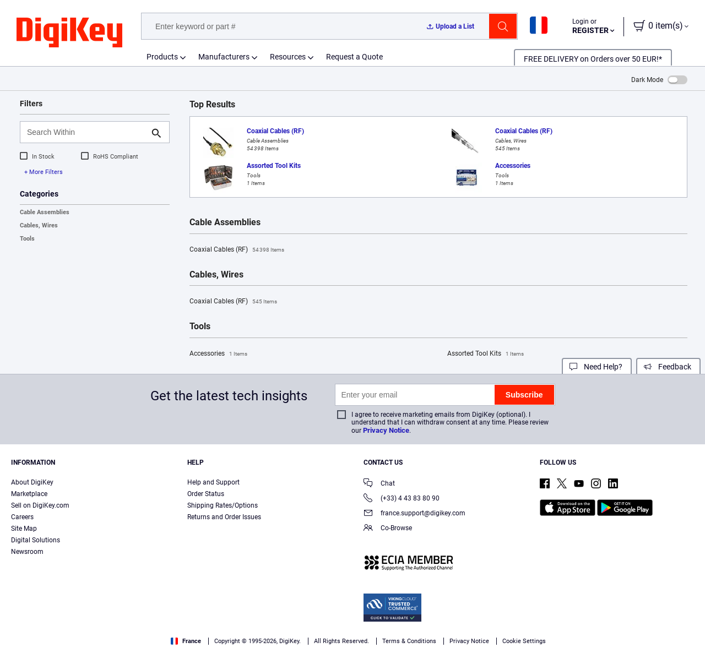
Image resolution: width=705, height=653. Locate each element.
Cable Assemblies (44, 212)
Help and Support (213, 482)
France (186, 641)
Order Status (205, 494)
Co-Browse (388, 529)
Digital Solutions (35, 540)
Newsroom (27, 552)
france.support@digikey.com (414, 514)
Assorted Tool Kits (485, 354)
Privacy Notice (386, 430)
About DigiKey (32, 482)
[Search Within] (86, 132)
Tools (27, 239)
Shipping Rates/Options (222, 505)
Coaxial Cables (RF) (236, 250)
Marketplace (29, 494)
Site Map (24, 528)
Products (162, 56)
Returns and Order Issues (224, 517)
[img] (69, 33)
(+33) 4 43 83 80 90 (402, 499)
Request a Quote (354, 56)
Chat (379, 484)
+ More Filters (43, 172)
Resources (288, 56)
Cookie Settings (524, 641)
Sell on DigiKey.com (40, 505)
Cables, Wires (39, 225)
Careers (22, 517)
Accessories (218, 354)
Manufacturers (224, 56)
